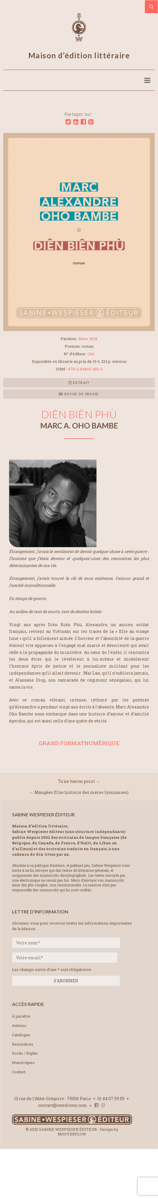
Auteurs (19, 1025)
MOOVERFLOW (72, 1134)
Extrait (79, 382)
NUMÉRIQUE (102, 743)
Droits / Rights (25, 1053)
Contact (19, 1071)
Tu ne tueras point (76, 781)
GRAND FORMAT (61, 743)
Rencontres (22, 1044)
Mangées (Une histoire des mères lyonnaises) (81, 792)
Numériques (23, 1062)
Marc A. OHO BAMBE (79, 425)
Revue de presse (79, 394)
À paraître (21, 1016)
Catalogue (21, 1034)
